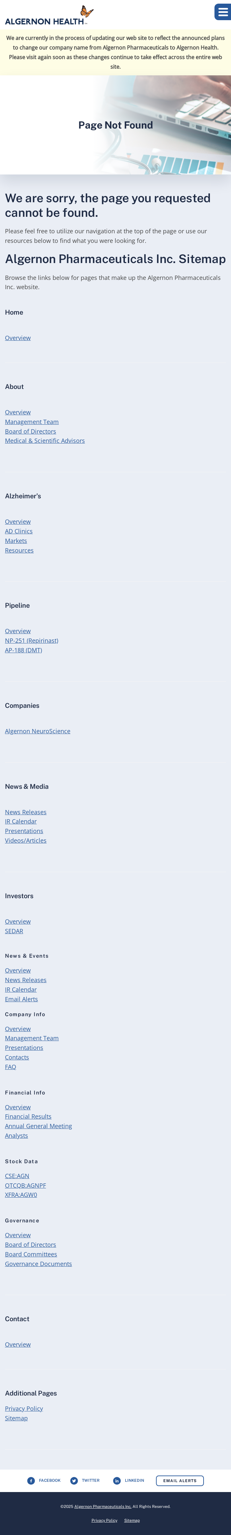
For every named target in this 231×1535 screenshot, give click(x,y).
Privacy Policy (24, 1408)
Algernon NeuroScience (37, 731)
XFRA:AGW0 (21, 1195)
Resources (19, 550)
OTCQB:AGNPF (25, 1185)
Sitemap (16, 1418)
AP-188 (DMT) (23, 650)
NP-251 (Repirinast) (31, 640)
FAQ (10, 1067)
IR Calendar (21, 821)
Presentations (24, 831)
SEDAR (14, 931)
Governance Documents (38, 1264)
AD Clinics (19, 531)
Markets (16, 541)
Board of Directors (30, 431)
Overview (18, 337)
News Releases (26, 812)
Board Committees (31, 1254)
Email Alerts (21, 999)
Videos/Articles (26, 840)
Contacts (17, 1057)
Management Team (32, 422)
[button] (222, 12)
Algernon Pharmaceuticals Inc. (103, 1506)
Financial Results (28, 1116)
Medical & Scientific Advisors (45, 440)
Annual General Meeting (38, 1126)
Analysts (16, 1135)
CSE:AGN (17, 1176)
